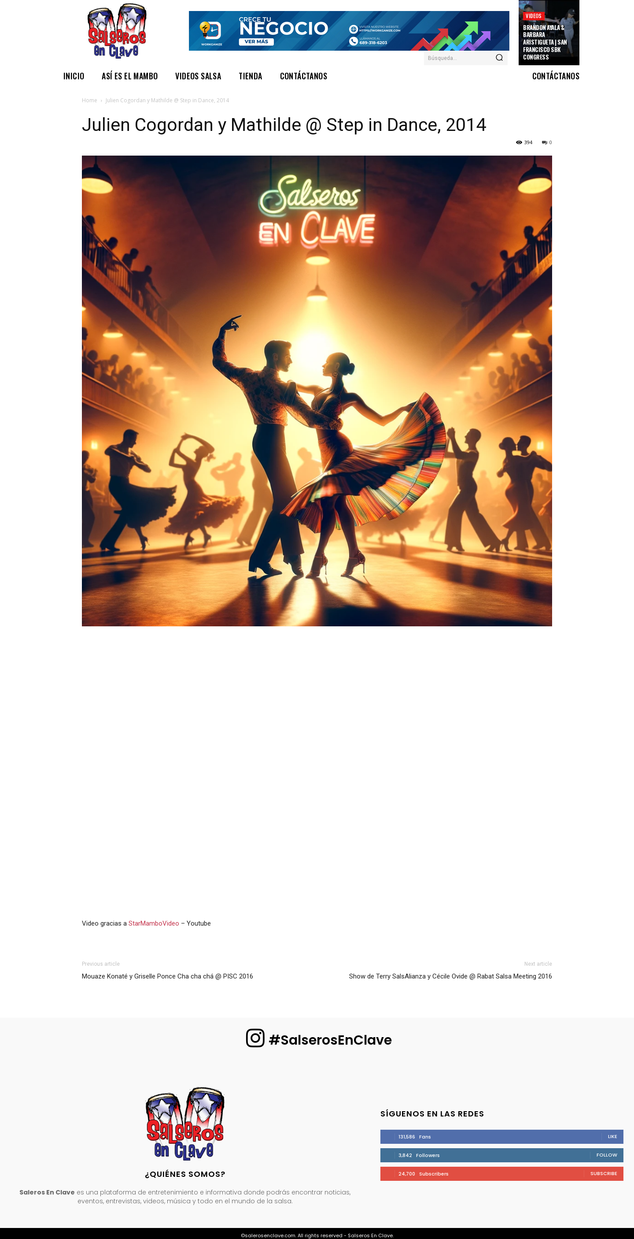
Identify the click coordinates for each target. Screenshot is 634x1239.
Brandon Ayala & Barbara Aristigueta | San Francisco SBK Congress (545, 42)
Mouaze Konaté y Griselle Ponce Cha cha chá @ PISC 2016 (167, 976)
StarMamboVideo (154, 923)
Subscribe (603, 1173)
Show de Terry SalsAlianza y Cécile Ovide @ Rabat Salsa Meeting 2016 (450, 976)
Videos (534, 15)
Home (89, 100)
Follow (607, 1154)
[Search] (499, 58)
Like (612, 1136)
